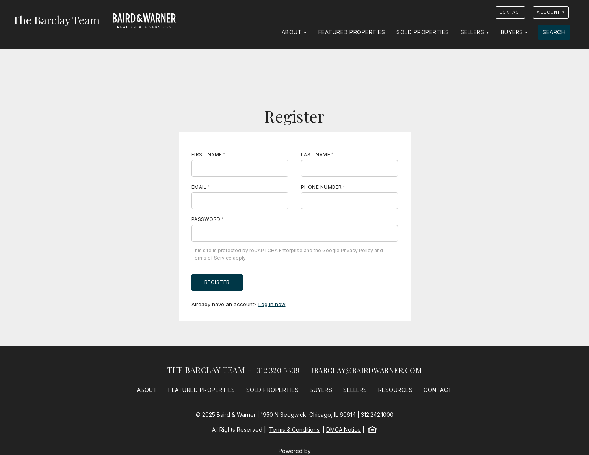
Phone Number (321, 187)
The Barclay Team (206, 369)
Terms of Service (211, 258)
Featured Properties (351, 32)
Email (199, 187)
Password (206, 219)
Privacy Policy (357, 250)
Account (548, 12)
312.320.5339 (278, 370)
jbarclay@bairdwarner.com (366, 370)
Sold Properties (422, 32)
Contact (510, 12)
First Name (206, 155)
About (292, 32)
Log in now (272, 304)
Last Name (316, 155)
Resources (395, 389)
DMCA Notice (343, 429)
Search (554, 32)
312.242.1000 (377, 414)
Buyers (512, 32)
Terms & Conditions (294, 429)
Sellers (473, 32)
